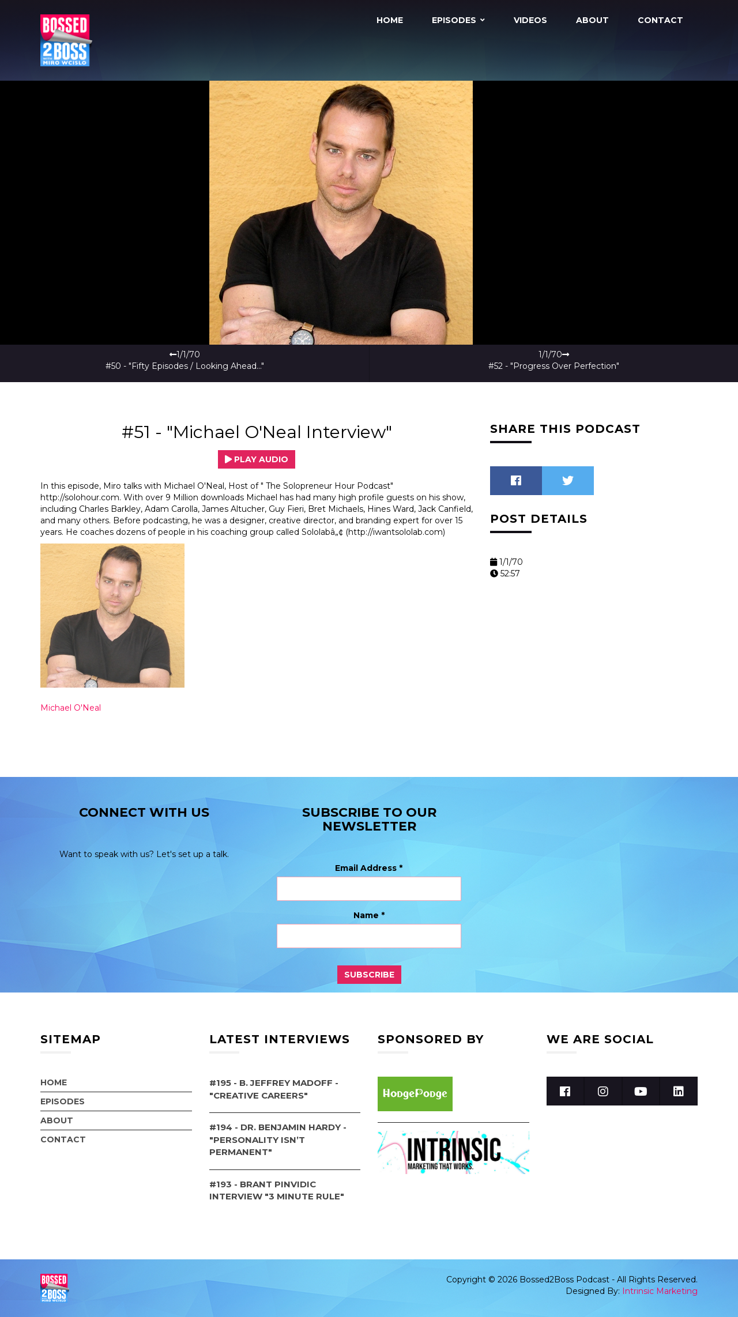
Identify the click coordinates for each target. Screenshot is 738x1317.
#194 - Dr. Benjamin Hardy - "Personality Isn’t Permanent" (278, 1139)
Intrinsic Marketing (660, 1291)
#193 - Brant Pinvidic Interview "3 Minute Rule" (276, 1189)
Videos (530, 20)
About (592, 20)
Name (369, 915)
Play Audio (256, 459)
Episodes (454, 20)
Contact (660, 20)
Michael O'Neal (70, 708)
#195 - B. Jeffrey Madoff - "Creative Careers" (273, 1088)
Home (389, 20)
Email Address (368, 868)
